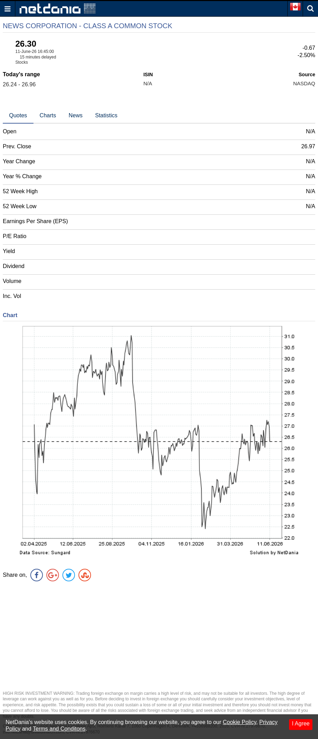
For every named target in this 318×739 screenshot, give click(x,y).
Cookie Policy (239, 722)
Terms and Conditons (59, 729)
